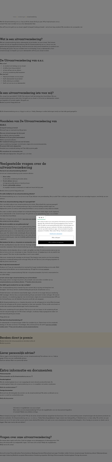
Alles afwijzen (56, 237)
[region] (56, 231)
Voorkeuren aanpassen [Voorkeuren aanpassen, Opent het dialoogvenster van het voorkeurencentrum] (56, 233)
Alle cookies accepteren (56, 242)
